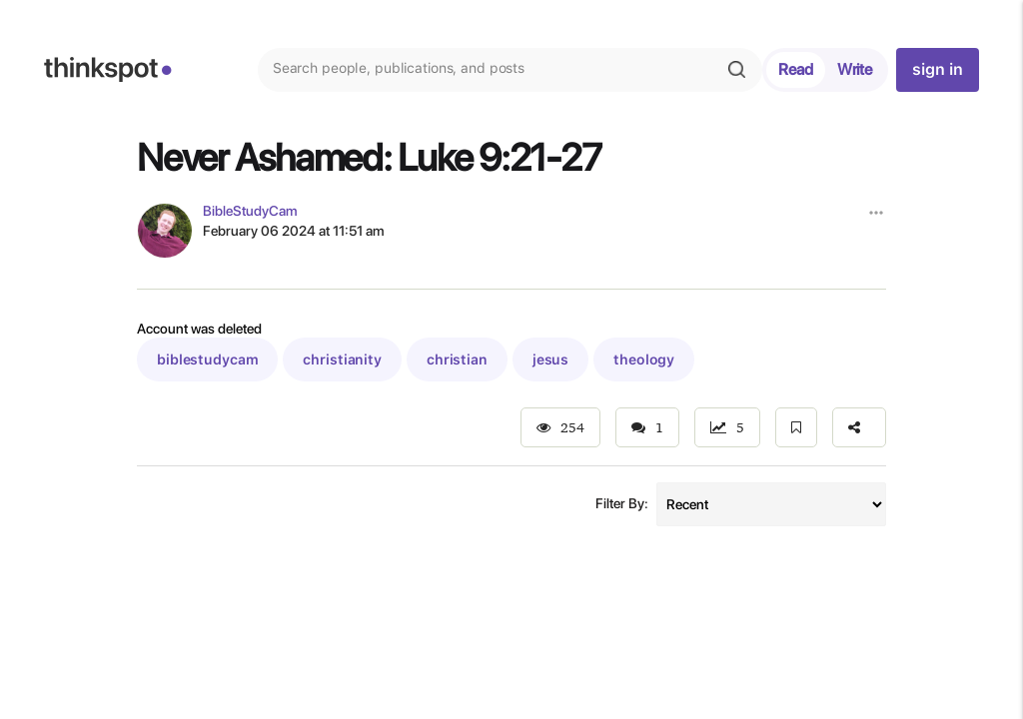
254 (560, 427)
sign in (937, 69)
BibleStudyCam (250, 211)
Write (854, 69)
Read (795, 69)
